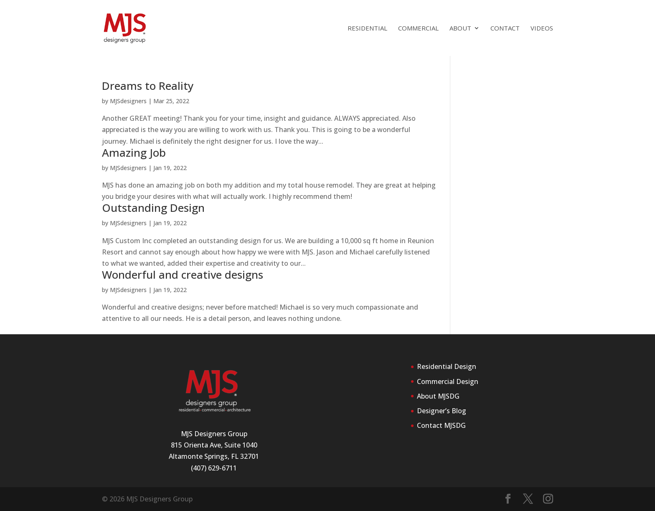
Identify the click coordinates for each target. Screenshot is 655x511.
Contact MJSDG (441, 425)
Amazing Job (134, 152)
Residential (367, 28)
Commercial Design (447, 381)
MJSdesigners (128, 101)
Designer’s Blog (441, 410)
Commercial (418, 28)
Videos (542, 28)
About (460, 28)
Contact (505, 28)
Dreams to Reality (147, 85)
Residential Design (446, 366)
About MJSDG (438, 396)
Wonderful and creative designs (182, 274)
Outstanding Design (153, 207)
